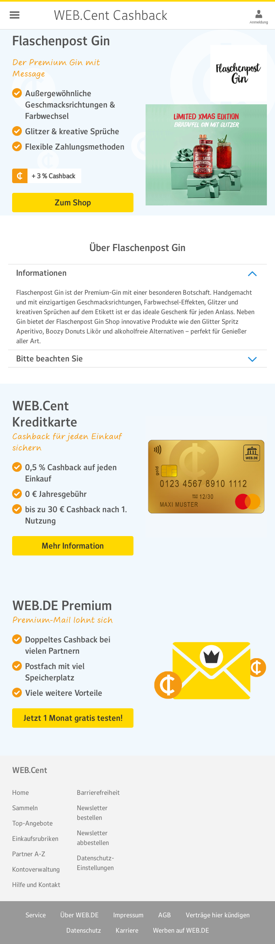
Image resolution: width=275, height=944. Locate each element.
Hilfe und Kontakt (36, 885)
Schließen (14, 14)
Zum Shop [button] (73, 202)
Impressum (128, 915)
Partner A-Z (28, 854)
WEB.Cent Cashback (37, 15)
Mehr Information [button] (73, 546)
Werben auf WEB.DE (181, 930)
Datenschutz (83, 930)
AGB (164, 915)
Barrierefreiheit (98, 792)
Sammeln (25, 808)
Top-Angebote (32, 823)
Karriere (127, 930)
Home (20, 792)
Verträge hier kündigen (218, 915)
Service (35, 915)
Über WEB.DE (79, 915)
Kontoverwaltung (36, 869)
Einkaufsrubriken (35, 838)
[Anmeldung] (258, 13)
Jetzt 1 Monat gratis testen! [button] (73, 718)
